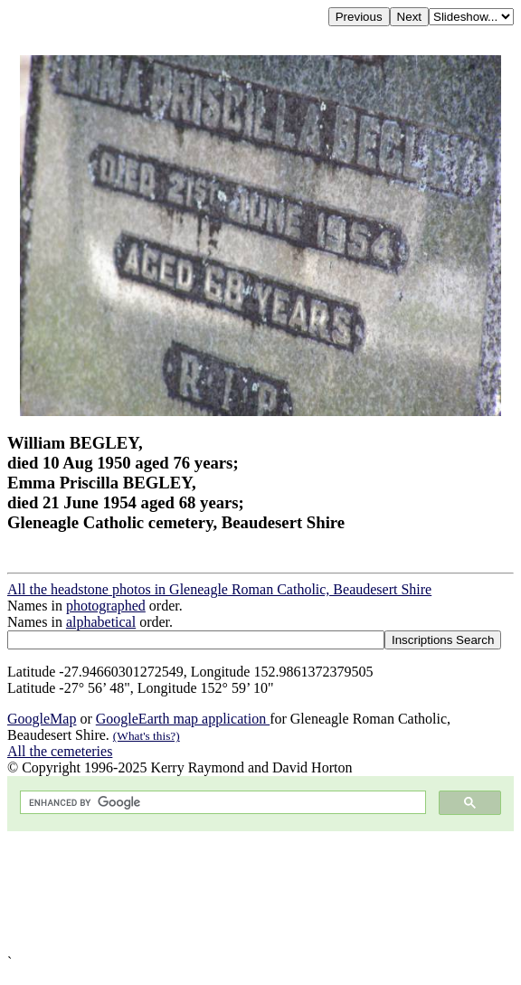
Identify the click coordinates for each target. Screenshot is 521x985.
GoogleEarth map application (183, 718)
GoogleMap (41, 718)
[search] (221, 803)
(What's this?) (146, 736)
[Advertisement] (260, 892)
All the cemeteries (59, 751)
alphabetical (101, 622)
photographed (106, 605)
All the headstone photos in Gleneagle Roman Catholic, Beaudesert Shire (219, 589)
